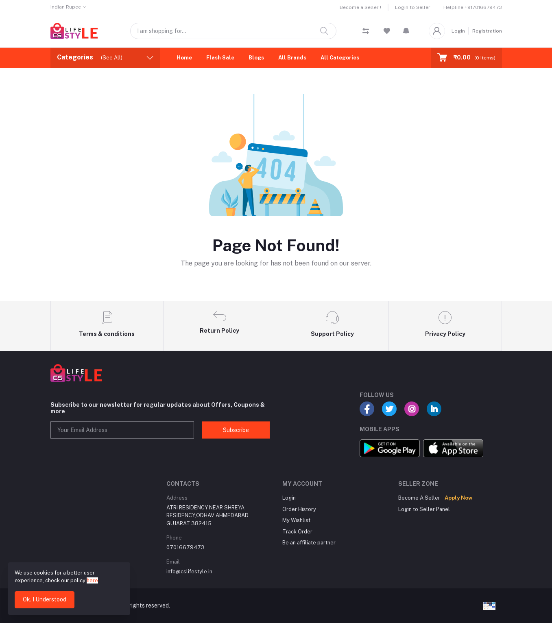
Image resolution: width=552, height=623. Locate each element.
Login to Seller (412, 7)
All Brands (292, 58)
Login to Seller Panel (424, 509)
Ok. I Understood (44, 599)
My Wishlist (296, 520)
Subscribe (236, 430)
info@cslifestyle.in (189, 571)
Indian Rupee (65, 7)
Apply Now (458, 498)
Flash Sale (220, 58)
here (92, 580)
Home (184, 58)
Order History (299, 509)
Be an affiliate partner (309, 543)
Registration (487, 31)
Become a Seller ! (360, 7)
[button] (406, 31)
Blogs (256, 58)
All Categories (340, 58)
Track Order (297, 532)
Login (458, 31)
